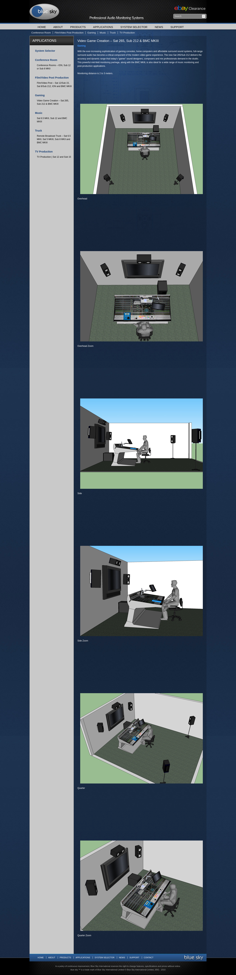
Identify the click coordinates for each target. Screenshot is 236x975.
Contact (148, 957)
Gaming (91, 32)
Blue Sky (44, 11)
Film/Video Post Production (69, 32)
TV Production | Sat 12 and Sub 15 (54, 157)
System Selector (133, 27)
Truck (113, 32)
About (58, 27)
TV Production (127, 32)
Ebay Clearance (189, 9)
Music (103, 32)
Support (177, 27)
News (159, 27)
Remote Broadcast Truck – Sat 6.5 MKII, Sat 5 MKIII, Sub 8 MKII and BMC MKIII (54, 139)
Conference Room (41, 32)
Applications (103, 27)
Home (42, 27)
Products (78, 27)
